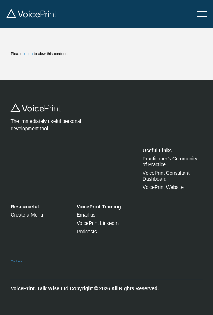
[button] (202, 14)
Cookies (16, 261)
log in (28, 54)
